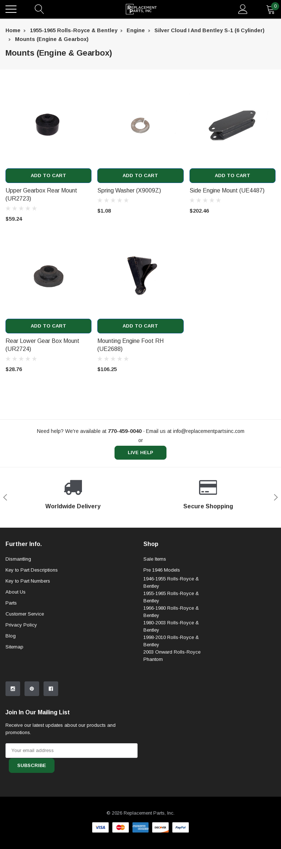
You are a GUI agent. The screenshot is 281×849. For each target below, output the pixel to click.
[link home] (141, 9)
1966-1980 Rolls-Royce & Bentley (171, 612)
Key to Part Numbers (27, 581)
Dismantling (18, 559)
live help (140, 453)
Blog (10, 636)
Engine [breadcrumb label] (136, 30)
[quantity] (271, 9)
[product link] (48, 125)
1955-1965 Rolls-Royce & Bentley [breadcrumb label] (73, 30)
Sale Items (154, 559)
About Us (15, 592)
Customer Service (24, 614)
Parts (11, 603)
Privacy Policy (21, 625)
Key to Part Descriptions (31, 570)
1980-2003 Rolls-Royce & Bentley (171, 626)
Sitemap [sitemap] (14, 647)
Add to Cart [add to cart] (48, 176)
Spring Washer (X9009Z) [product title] (129, 190)
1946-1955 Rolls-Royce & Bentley (171, 582)
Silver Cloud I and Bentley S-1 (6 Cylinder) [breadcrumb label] (209, 30)
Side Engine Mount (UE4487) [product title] (227, 190)
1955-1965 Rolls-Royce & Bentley (171, 597)
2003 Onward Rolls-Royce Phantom (172, 656)
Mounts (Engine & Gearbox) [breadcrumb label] (52, 39)
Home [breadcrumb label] (12, 30)
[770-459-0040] (125, 431)
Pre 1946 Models (161, 570)
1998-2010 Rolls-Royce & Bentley (171, 641)
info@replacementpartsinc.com (208, 431)
